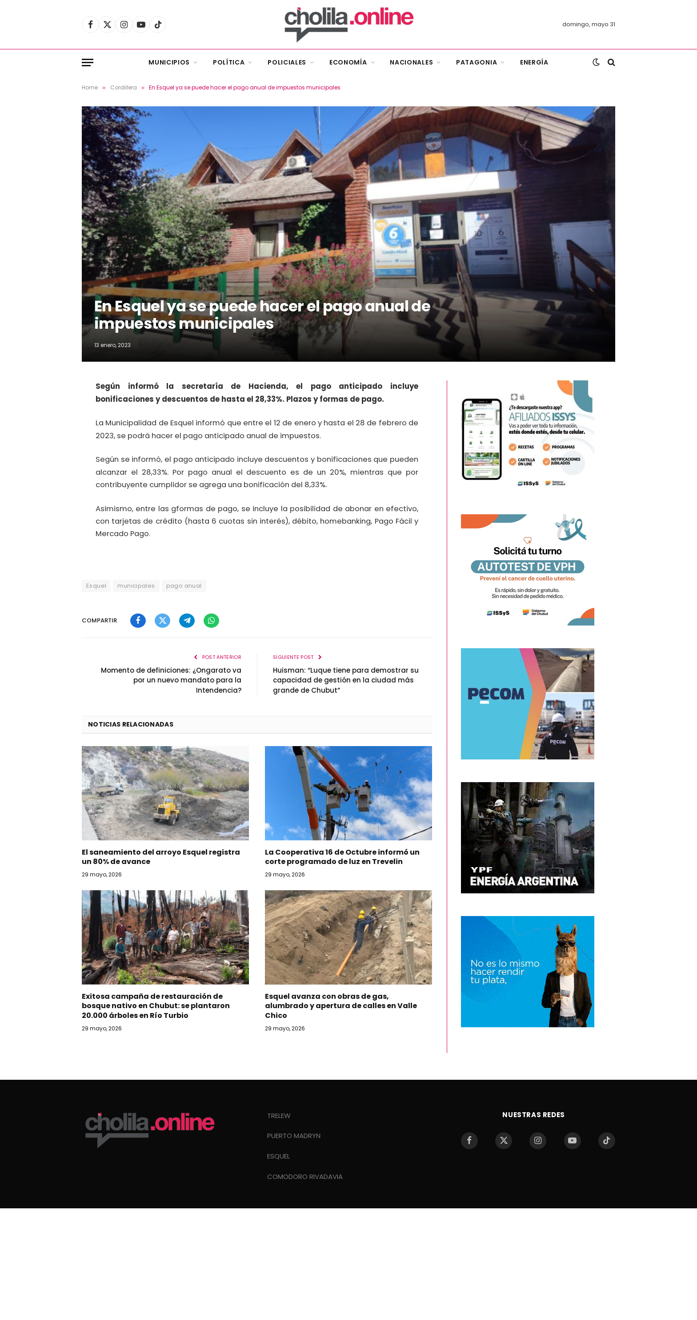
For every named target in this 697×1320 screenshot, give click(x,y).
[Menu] (87, 62)
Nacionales (411, 62)
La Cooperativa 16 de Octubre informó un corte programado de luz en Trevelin (342, 857)
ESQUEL (278, 1156)
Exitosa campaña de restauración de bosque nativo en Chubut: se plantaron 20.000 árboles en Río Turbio (156, 1006)
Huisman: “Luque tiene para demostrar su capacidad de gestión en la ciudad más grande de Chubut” (346, 680)
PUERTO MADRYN (293, 1135)
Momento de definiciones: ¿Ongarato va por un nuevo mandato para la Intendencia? (171, 680)
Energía (534, 62)
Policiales (287, 62)
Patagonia (476, 62)
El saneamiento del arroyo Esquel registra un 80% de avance (161, 857)
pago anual (184, 585)
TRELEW (279, 1115)
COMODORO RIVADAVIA (305, 1176)
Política (229, 62)
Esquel (96, 585)
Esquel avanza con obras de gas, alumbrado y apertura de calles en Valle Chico (341, 1006)
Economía (348, 62)
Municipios (169, 62)
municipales (136, 585)
